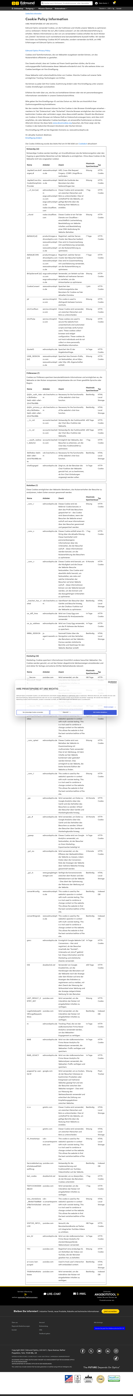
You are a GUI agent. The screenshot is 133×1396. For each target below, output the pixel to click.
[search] (67, 3)
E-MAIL (79, 1293)
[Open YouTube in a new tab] (99, 1352)
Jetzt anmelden (110, 1311)
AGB (39, 1356)
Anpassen (66, 712)
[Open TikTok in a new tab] (116, 1359)
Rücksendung (43, 1326)
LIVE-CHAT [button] (52, 1293)
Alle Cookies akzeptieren (100, 712)
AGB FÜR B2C (46, 1356)
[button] (115, 8)
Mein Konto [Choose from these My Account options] (103, 3)
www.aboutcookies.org (62, 123)
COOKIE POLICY (32, 1356)
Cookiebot (83, 143)
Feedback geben (44, 1333)
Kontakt (119, 8)
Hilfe (40, 1330)
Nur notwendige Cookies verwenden (33, 712)
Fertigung (31, 8)
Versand (42, 1322)
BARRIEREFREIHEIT (64, 1356)
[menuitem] (20, 8)
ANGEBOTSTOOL (105, 1294)
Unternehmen (61, 8)
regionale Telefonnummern (28, 1297)
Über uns (15, 1322)
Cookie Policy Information (33, 13)
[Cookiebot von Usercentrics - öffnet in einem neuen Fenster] (107, 682)
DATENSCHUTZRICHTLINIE (19, 1356)
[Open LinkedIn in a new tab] (108, 1352)
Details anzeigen (108, 707)
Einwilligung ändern (33, 138)
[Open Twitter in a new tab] (91, 1352)
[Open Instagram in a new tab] (116, 1352)
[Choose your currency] (110, 8)
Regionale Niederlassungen (21, 1326)
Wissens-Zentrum (45, 8)
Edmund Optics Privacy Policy (37, 50)
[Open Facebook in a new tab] (83, 1352)
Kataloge (98, 1322)
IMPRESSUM (54, 1356)
